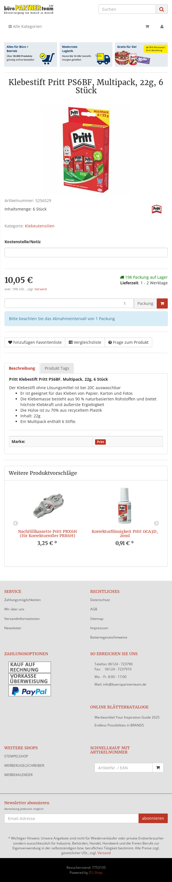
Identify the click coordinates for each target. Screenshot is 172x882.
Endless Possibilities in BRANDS (119, 725)
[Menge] (69, 303)
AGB (93, 609)
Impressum (99, 628)
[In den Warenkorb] (162, 303)
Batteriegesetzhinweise (108, 637)
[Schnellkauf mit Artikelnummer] (123, 767)
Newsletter (13, 628)
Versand (41, 289)
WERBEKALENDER (18, 774)
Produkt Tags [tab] (57, 368)
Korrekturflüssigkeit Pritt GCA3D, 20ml (125, 533)
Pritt (100, 442)
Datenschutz (100, 599)
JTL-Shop (95, 872)
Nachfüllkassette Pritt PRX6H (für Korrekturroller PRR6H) (47, 533)
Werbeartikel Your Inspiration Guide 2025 (127, 717)
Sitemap (96, 618)
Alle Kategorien (25, 26)
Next (156, 523)
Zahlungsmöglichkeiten (22, 599)
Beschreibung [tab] (22, 368)
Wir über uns (14, 609)
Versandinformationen (22, 618)
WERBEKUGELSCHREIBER (24, 765)
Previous (15, 523)
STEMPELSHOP (16, 756)
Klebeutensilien (40, 226)
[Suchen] (127, 9)
